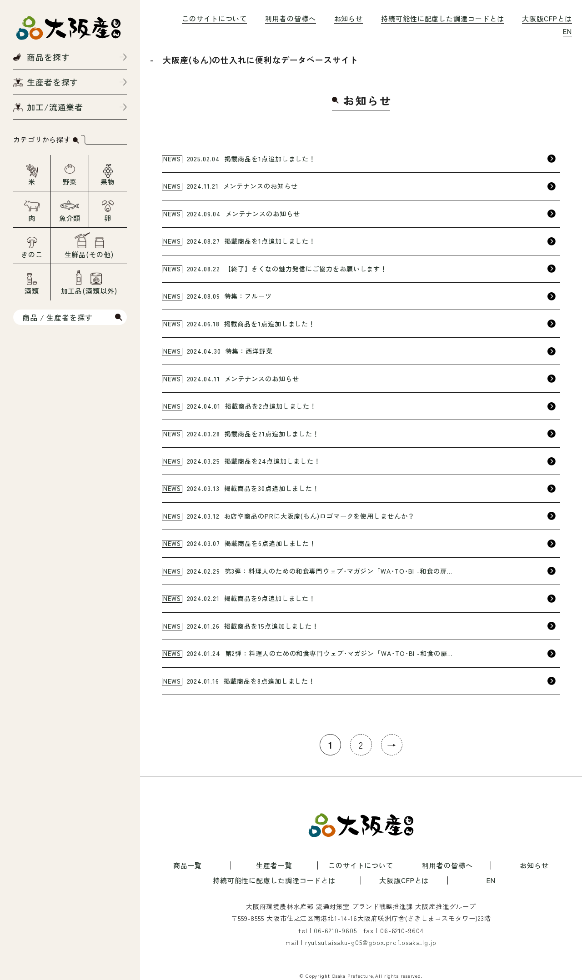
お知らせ (348, 18)
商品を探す (48, 57)
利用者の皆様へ (290, 18)
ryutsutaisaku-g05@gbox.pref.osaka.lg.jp (370, 942)
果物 (107, 181)
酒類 (32, 290)
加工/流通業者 (55, 107)
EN (567, 31)
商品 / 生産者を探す (57, 317)
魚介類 (70, 218)
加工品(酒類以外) (89, 290)
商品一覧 (187, 865)
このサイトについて (214, 18)
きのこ (32, 254)
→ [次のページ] (391, 744)
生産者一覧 (274, 865)
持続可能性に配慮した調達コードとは (442, 18)
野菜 (70, 181)
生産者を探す (52, 82)
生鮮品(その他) (89, 254)
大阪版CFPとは (547, 18)
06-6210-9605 (335, 930)
